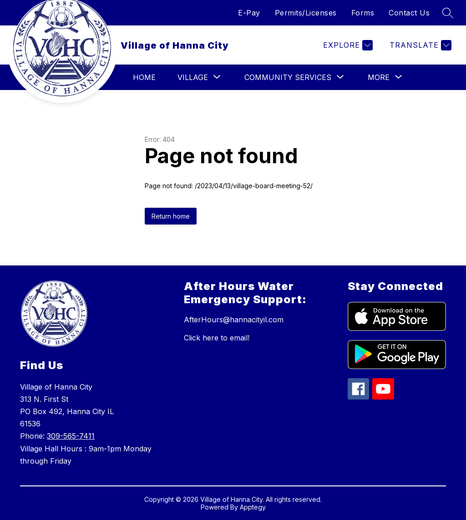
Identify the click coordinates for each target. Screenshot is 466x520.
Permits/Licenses (306, 12)
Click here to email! (216, 337)
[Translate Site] (419, 45)
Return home (171, 216)
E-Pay (249, 12)
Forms (363, 12)
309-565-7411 (71, 435)
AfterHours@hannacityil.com (234, 319)
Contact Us (409, 12)
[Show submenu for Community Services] (287, 77)
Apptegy (253, 507)
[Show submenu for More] (379, 77)
